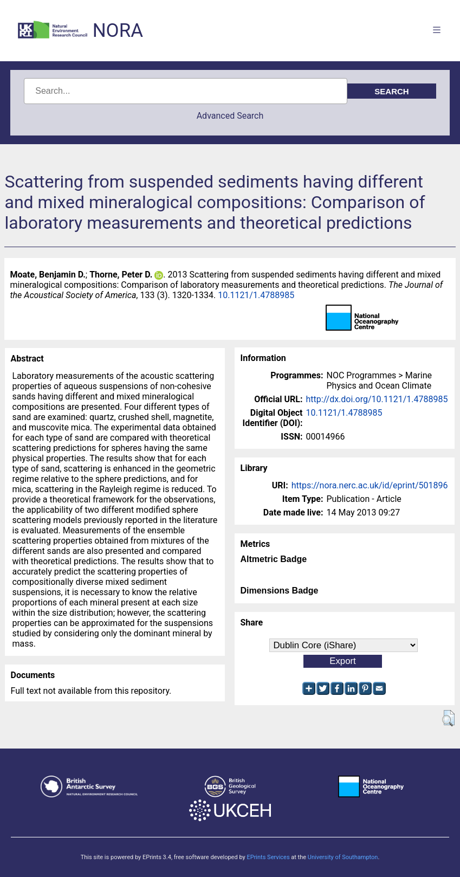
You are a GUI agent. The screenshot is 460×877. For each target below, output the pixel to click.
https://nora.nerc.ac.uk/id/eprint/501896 (369, 485)
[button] (448, 718)
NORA (118, 31)
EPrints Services (268, 857)
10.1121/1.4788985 (256, 295)
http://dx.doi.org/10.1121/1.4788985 (377, 399)
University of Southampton (343, 857)
